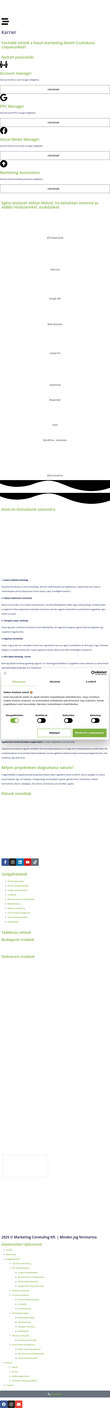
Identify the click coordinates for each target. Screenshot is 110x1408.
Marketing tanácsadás (27, 1340)
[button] (55, 89)
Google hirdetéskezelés (28, 1272)
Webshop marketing (20, 1290)
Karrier (15, 1371)
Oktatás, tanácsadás (20, 1335)
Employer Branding (26, 1326)
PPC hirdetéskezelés (20, 1268)
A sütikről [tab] (91, 681)
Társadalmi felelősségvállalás (24, 1380)
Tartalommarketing (20, 1295)
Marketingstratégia (20, 1313)
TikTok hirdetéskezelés (28, 1281)
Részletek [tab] (55, 681)
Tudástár (10, 1385)
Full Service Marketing (21, 1263)
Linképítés (22, 1304)
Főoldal (9, 1250)
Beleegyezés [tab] (19, 681)
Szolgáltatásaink (13, 1259)
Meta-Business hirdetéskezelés (31, 1277)
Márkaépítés (23, 1331)
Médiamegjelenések (20, 1376)
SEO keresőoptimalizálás (28, 1299)
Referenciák (11, 1254)
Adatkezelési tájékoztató (21, 1244)
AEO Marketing (24, 1308)
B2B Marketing (24, 1322)
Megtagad (54, 733)
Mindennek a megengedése (89, 733)
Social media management (23, 1344)
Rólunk (9, 1362)
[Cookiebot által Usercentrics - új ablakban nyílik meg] (93, 673)
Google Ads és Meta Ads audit (30, 1286)
